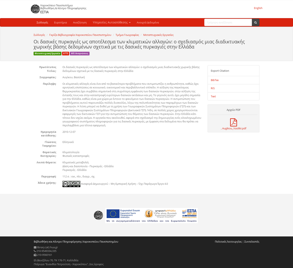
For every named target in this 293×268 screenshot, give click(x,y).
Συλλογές (42, 22)
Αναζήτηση (80, 22)
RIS (213, 88)
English (258, 8)
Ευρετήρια (60, 22)
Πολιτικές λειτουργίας (228, 241)
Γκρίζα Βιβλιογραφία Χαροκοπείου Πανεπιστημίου (80, 35)
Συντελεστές (251, 241)
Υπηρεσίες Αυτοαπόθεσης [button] (112, 22)
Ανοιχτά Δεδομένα (148, 22)
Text (213, 96)
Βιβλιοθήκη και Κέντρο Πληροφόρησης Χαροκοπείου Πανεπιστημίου (76, 241)
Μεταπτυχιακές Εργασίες (158, 35)
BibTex (215, 80)
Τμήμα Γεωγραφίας (127, 35)
